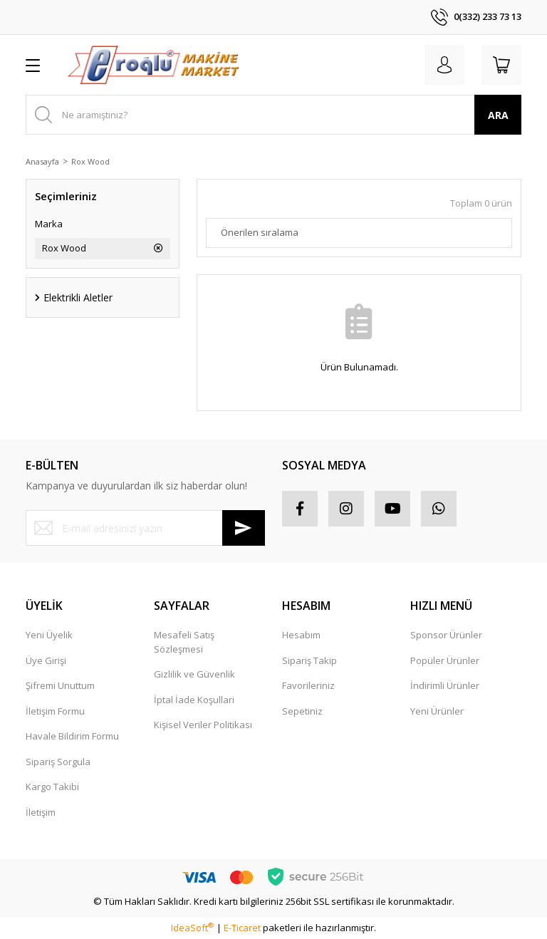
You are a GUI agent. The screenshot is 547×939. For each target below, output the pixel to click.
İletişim (41, 812)
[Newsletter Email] (145, 528)
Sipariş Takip (309, 660)
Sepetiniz (302, 711)
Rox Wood (90, 161)
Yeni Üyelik (49, 634)
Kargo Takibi (52, 786)
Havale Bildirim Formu (72, 736)
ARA (498, 115)
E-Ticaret (242, 927)
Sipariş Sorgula (58, 761)
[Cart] (501, 65)
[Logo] (153, 65)
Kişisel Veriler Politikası (203, 724)
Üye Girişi (46, 660)
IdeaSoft (192, 927)
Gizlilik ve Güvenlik (194, 674)
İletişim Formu (55, 711)
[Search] (273, 115)
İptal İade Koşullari (194, 699)
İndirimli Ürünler (444, 685)
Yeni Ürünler (437, 711)
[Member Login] (444, 65)
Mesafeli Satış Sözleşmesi (184, 641)
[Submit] (243, 528)
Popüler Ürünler (444, 660)
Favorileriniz (308, 685)
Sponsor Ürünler (446, 634)
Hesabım (301, 634)
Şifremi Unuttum (60, 685)
